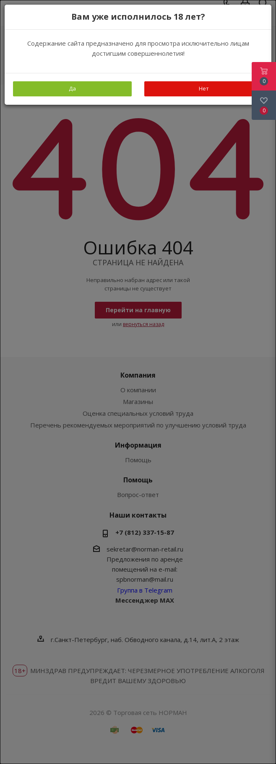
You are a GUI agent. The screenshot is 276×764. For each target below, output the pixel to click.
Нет (204, 88)
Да (72, 88)
